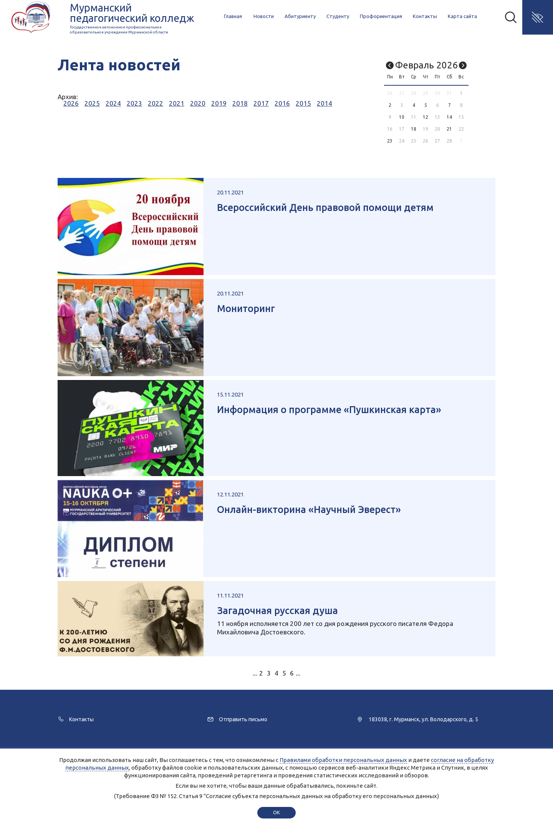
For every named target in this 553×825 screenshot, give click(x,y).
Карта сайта (462, 16)
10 (401, 117)
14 (449, 117)
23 (389, 140)
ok (276, 812)
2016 (282, 103)
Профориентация (381, 16)
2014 (324, 103)
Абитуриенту (300, 16)
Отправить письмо (243, 719)
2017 (261, 103)
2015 (303, 103)
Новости (263, 16)
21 (449, 128)
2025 (92, 103)
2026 (71, 103)
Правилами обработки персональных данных (343, 760)
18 (413, 128)
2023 (134, 103)
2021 (176, 103)
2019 (219, 103)
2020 (197, 103)
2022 (155, 103)
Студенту (337, 16)
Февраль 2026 (426, 65)
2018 (240, 103)
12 (425, 117)
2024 (113, 103)
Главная (233, 16)
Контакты (425, 16)
